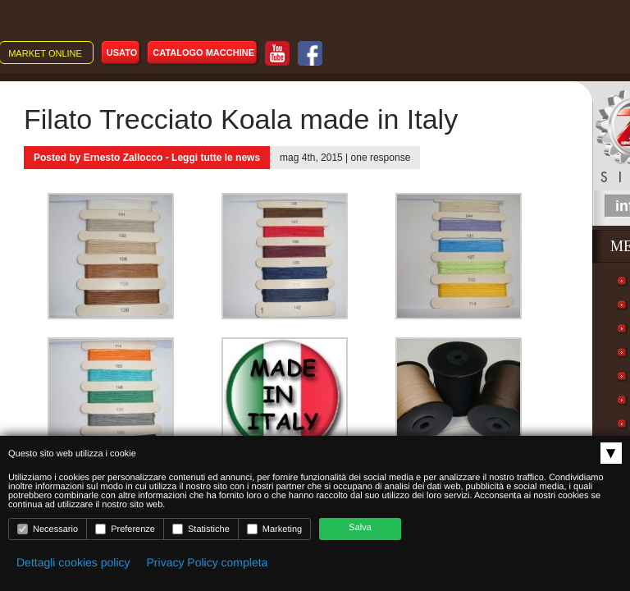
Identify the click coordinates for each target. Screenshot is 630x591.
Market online (45, 53)
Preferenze (125, 529)
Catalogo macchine (203, 52)
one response (381, 157)
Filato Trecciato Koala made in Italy (241, 119)
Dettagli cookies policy (73, 562)
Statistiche (201, 529)
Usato (122, 52)
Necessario (47, 529)
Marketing (274, 529)
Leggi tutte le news (215, 157)
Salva (360, 528)
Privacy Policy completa (207, 562)
